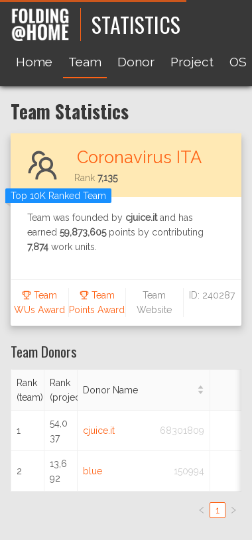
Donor (136, 61)
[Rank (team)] (27, 390)
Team (84, 61)
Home (34, 61)
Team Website (154, 302)
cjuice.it (99, 430)
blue (92, 471)
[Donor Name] (144, 390)
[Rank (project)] (61, 390)
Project (192, 61)
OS (238, 61)
